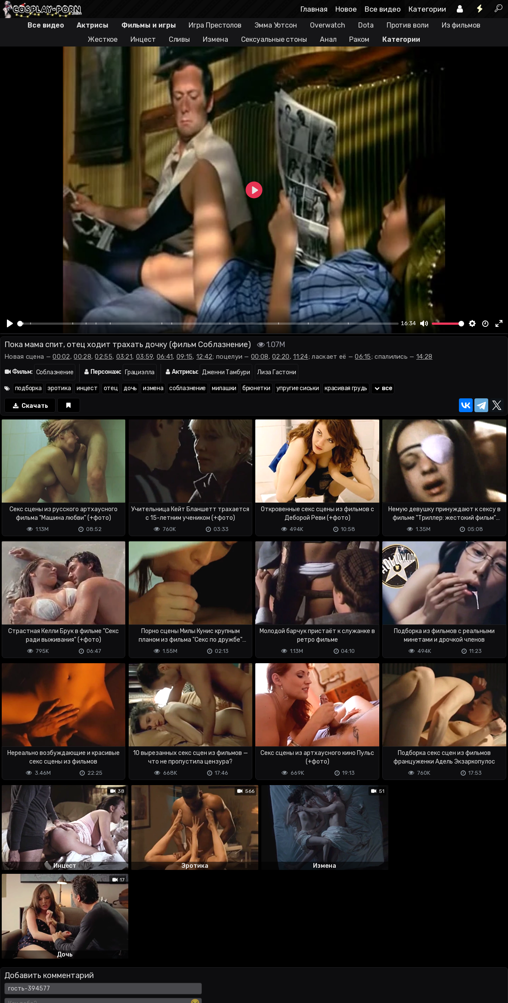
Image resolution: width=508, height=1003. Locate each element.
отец (111, 388)
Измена (215, 39)
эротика (59, 388)
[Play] (10, 323)
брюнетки (256, 388)
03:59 (144, 356)
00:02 (61, 356)
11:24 (300, 356)
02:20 (281, 356)
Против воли (408, 25)
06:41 (165, 356)
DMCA (14, 981)
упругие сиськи (297, 388)
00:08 (260, 356)
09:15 (185, 356)
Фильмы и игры (148, 25)
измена (153, 388)
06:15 (363, 356)
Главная (314, 9)
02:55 (103, 356)
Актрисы (92, 25)
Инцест (142, 39)
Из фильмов (461, 25)
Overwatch (327, 25)
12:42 (204, 356)
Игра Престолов (215, 25)
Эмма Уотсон (275, 25)
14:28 (424, 356)
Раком (359, 39)
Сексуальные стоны (274, 39)
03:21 (124, 356)
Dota (366, 25)
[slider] (208, 324)
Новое (346, 9)
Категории (427, 9)
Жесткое (103, 39)
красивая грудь (346, 388)
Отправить (34, 946)
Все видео (383, 9)
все (382, 388)
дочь (130, 388)
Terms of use (44, 981)
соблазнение (187, 388)
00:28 (82, 356)
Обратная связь (90, 981)
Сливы (179, 39)
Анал (328, 39)
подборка (28, 388)
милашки (224, 388)
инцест (87, 388)
